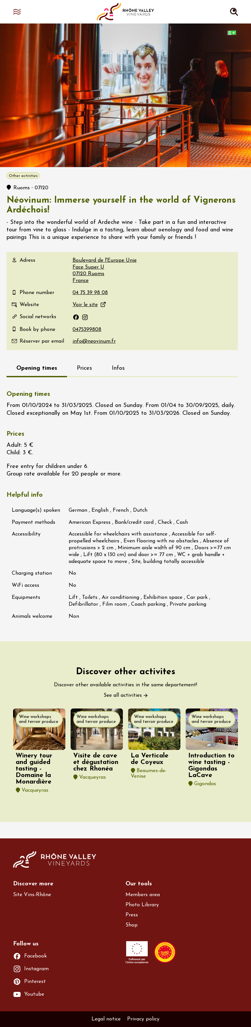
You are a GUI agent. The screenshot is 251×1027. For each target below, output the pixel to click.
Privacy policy (143, 1019)
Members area (143, 894)
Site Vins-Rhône (32, 894)
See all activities (123, 695)
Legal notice (106, 1019)
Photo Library (142, 905)
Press (132, 915)
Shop (132, 925)
